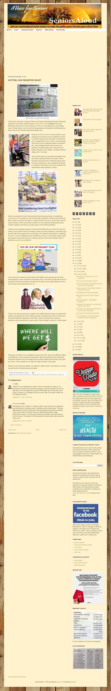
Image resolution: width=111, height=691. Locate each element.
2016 (76, 249)
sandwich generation (51, 374)
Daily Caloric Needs (80, 562)
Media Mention (49, 30)
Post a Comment (16, 425)
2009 (76, 347)
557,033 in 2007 (13, 236)
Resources (39, 30)
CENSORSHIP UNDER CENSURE (87, 292)
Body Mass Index (79, 565)
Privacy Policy (60, 30)
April (78, 332)
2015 (76, 252)
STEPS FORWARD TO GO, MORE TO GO (91, 201)
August (78, 321)
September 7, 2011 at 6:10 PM (22, 397)
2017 (76, 247)
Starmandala (17, 403)
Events (16, 30)
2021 (76, 236)
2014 (76, 255)
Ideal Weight (78, 560)
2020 (76, 238)
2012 (76, 261)
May (78, 329)
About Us (9, 30)
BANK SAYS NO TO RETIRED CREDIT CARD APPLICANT (88, 289)
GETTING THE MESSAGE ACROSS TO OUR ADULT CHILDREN (89, 309)
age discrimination (18, 374)
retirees (42, 374)
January (79, 340)
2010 (76, 344)
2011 (76, 263)
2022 (76, 233)
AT (13, 384)
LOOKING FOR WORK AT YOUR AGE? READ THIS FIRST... (88, 305)
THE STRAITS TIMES (81, 550)
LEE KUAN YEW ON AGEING (92, 119)
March (78, 335)
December (79, 266)
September (80, 274)
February (79, 338)
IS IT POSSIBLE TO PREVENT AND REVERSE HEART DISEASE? (87, 317)
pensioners (27, 374)
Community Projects (27, 30)
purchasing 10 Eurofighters (18, 218)
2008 (76, 349)
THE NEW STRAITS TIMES (83, 545)
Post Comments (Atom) (24, 433)
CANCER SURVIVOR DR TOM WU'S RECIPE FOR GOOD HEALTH (92, 111)
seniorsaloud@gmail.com (80, 493)
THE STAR (77, 547)
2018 (76, 244)
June (78, 327)
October (79, 271)
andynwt (59, 682)
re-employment (35, 374)
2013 (76, 258)
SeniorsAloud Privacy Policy (17, 677)
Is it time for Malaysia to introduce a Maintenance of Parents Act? (91, 172)
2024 (76, 227)
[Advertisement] (19, 53)
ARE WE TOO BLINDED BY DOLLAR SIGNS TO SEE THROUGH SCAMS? (92, 141)
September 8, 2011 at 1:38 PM (22, 421)
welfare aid (61, 374)
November (79, 268)
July (77, 324)
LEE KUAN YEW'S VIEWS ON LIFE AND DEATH (92, 130)
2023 (76, 230)
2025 (76, 225)
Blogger (73, 682)
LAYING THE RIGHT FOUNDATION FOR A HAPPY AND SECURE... (89, 284)
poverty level (19, 240)
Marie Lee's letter (41, 123)
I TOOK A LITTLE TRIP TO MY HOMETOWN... (92, 151)
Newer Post (12, 430)
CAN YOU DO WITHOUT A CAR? (86, 281)
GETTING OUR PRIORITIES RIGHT (87, 313)
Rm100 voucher (43, 134)
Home (37, 430)
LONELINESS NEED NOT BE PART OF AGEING (92, 191)
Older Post (62, 430)
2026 (76, 222)
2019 (76, 241)
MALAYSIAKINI (79, 542)
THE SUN (77, 552)
